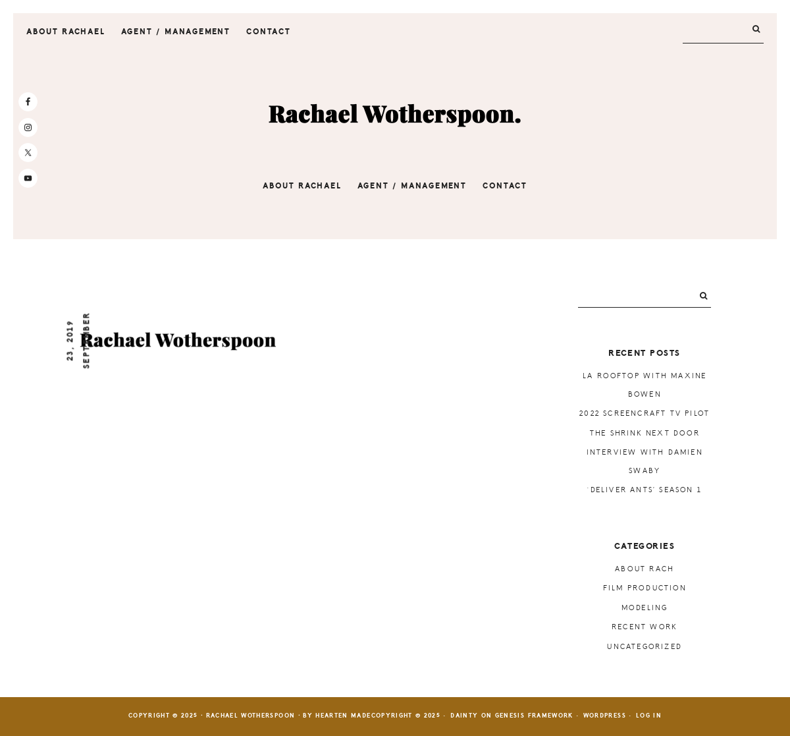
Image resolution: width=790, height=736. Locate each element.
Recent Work (644, 627)
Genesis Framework (534, 716)
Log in (649, 716)
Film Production (645, 588)
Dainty (464, 716)
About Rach (644, 569)
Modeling (644, 608)
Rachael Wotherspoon (395, 114)
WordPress (604, 716)
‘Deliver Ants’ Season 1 (644, 490)
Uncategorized (644, 647)
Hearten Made (343, 716)
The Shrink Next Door (645, 433)
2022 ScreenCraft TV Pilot (644, 413)
